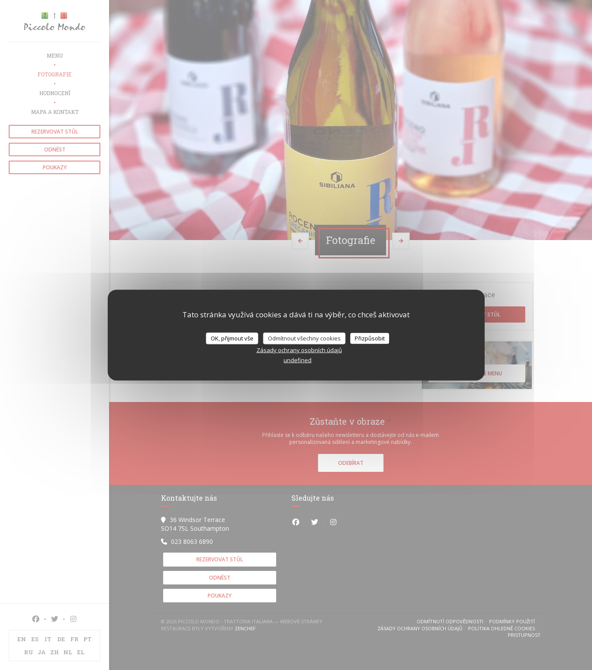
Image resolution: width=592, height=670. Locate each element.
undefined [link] (297, 360)
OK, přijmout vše (232, 338)
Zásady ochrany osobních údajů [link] (299, 350)
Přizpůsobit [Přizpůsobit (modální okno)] (370, 338)
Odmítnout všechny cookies (304, 338)
